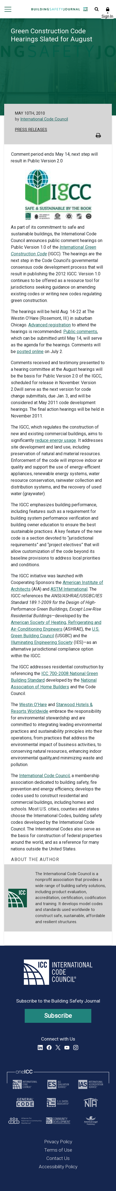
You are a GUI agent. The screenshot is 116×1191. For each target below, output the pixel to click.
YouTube (67, 1047)
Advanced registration (49, 325)
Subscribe (58, 1015)
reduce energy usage (55, 440)
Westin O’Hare (33, 704)
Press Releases (31, 129)
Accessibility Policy (58, 1166)
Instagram (75, 1047)
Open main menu (7, 9)
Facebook (49, 1047)
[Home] (55, 9)
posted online (30, 351)
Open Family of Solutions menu (85, 9)
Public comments (80, 331)
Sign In (107, 9)
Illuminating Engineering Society (42, 642)
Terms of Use (58, 1150)
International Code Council (44, 119)
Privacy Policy (58, 1141)
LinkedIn (40, 1047)
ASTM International (69, 589)
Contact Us (58, 1158)
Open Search (96, 9)
